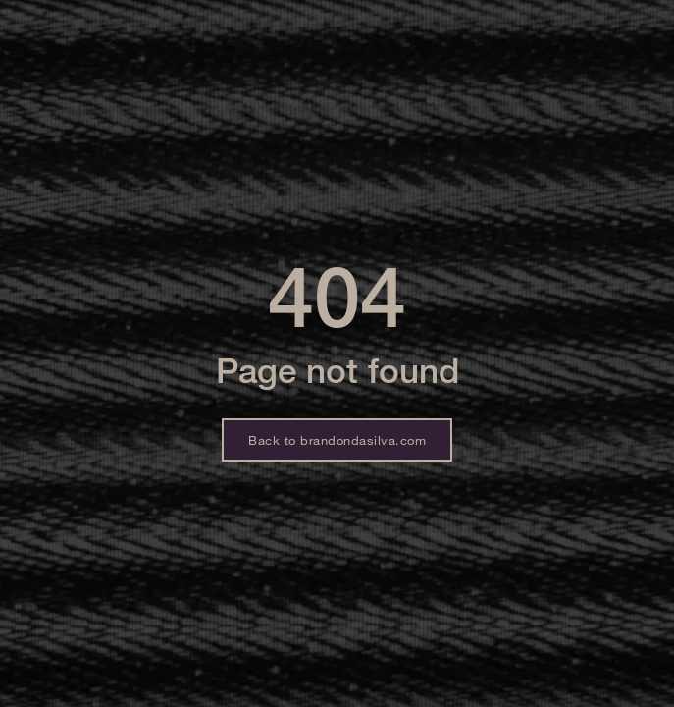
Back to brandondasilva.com (337, 440)
